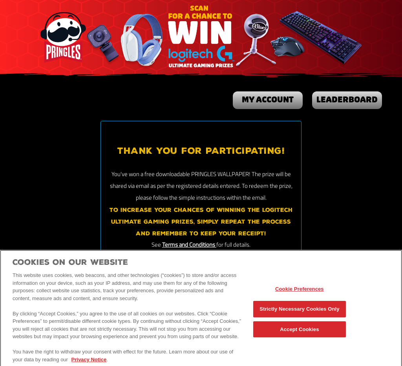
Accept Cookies (299, 331)
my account (268, 100)
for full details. (233, 245)
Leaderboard (347, 100)
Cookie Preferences (299, 291)
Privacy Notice (89, 361)
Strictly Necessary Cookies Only (299, 311)
